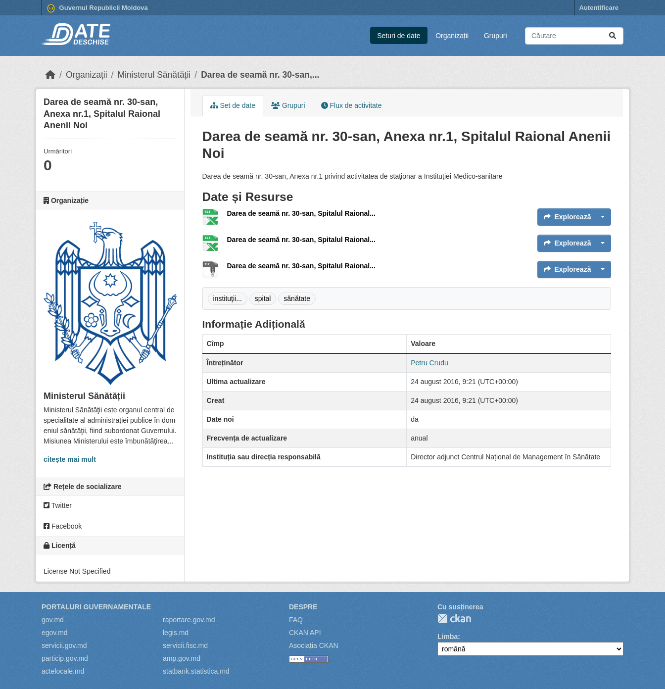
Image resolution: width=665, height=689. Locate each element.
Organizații (452, 36)
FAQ (296, 620)
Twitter (58, 505)
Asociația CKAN (313, 645)
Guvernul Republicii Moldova (97, 8)
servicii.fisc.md (185, 645)
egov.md (55, 633)
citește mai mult (70, 459)
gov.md (53, 620)
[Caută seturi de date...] (574, 36)
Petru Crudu (429, 363)
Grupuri (495, 36)
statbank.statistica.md (196, 671)
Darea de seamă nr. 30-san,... (260, 75)
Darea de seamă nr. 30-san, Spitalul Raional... (301, 213)
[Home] (50, 75)
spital (263, 298)
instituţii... (227, 298)
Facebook (63, 526)
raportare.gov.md (189, 620)
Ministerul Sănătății (153, 75)
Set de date (233, 105)
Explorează (567, 217)
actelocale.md (63, 671)
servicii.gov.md (64, 645)
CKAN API (305, 633)
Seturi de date (398, 36)
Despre (303, 607)
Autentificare (598, 7)
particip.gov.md (65, 658)
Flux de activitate (351, 105)
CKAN (454, 618)
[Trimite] (612, 36)
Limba (447, 636)
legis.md (176, 633)
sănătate (297, 298)
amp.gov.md (181, 658)
